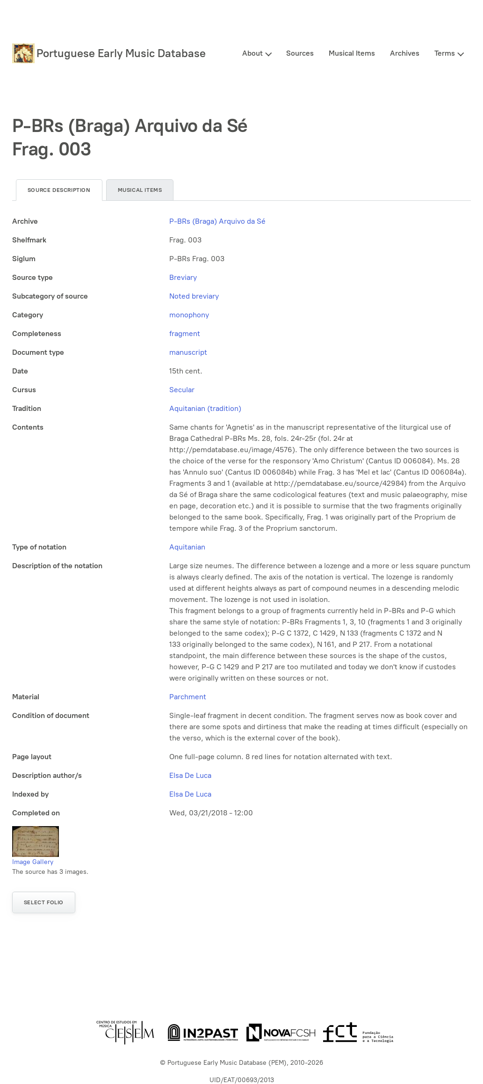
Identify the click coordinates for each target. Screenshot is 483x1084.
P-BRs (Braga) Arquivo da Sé (217, 221)
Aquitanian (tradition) (205, 408)
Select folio (44, 902)
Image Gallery (32, 862)
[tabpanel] (241, 517)
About (252, 53)
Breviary (183, 277)
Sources (300, 53)
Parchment (187, 696)
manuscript (188, 352)
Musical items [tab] (140, 190)
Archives (404, 53)
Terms (444, 53)
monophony (189, 314)
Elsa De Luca (190, 775)
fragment (184, 333)
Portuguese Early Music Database (121, 53)
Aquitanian (187, 546)
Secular (182, 389)
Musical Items (352, 53)
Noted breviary (194, 296)
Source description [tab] (59, 190)
